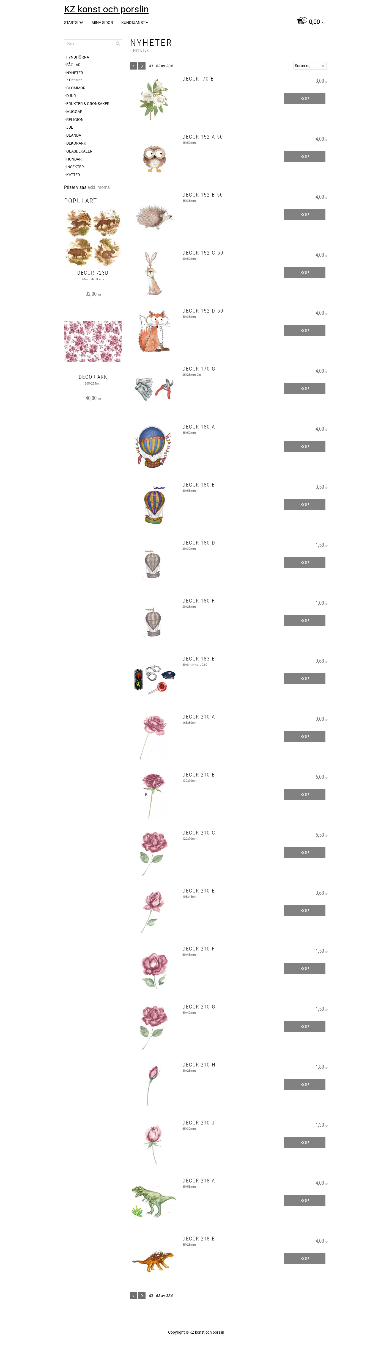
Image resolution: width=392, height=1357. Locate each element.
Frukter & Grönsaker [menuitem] (87, 103)
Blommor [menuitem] (76, 87)
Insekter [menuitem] (75, 166)
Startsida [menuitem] (73, 22)
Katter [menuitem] (73, 174)
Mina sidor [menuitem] (102, 22)
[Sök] (118, 44)
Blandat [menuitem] (74, 135)
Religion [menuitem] (75, 119)
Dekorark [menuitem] (76, 143)
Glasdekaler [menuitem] (79, 151)
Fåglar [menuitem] (73, 64)
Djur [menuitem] (71, 95)
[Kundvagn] (309, 22)
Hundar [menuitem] (74, 159)
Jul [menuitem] (69, 127)
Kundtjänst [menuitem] (133, 22)
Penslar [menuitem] (75, 79)
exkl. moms (98, 187)
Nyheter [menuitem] (74, 72)
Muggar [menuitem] (74, 111)
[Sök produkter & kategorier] (93, 43)
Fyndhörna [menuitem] (77, 57)
